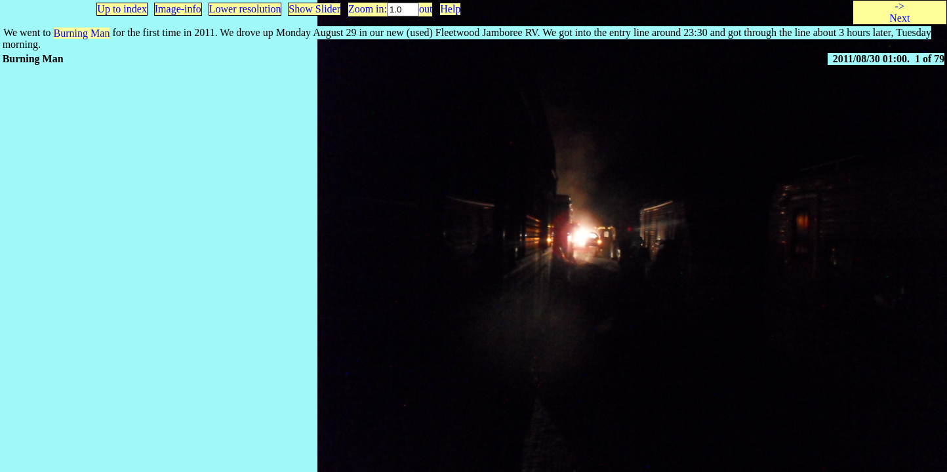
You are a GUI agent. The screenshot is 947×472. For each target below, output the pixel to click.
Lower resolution (245, 8)
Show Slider (314, 8)
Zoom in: (367, 8)
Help (450, 8)
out (425, 8)
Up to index (122, 8)
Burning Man (82, 33)
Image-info (178, 8)
